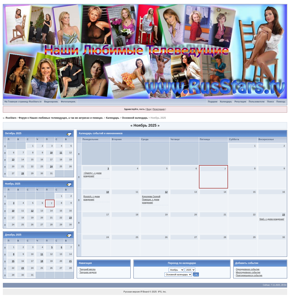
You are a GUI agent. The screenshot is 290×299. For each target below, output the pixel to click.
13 (13, 159)
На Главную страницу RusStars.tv (23, 102)
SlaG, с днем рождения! (271, 219)
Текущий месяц (87, 269)
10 (51, 152)
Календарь (226, 102)
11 (61, 152)
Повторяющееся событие (249, 275)
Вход (149, 109)
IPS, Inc (162, 291)
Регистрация (158, 109)
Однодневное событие (248, 269)
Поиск (270, 102)
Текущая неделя (87, 272)
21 (70, 261)
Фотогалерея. (68, 102)
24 (51, 166)
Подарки (212, 102)
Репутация (240, 102)
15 (13, 261)
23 (70, 217)
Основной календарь (135, 117)
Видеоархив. (51, 102)
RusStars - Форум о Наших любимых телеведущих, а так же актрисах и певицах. (54, 117)
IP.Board (144, 291)
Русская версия (131, 291)
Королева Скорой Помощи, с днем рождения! (151, 199)
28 (22, 173)
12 (32, 210)
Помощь (281, 102)
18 (42, 261)
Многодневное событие (248, 272)
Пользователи (256, 102)
